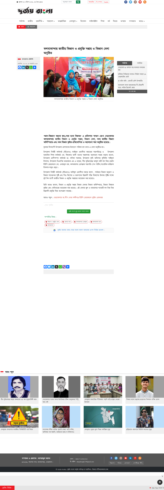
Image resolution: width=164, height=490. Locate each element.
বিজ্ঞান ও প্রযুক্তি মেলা (52, 222)
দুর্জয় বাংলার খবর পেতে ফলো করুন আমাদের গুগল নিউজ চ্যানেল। (81, 230)
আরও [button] (142, 21)
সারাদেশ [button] (51, 21)
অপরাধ (123, 21)
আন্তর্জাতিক (62, 21)
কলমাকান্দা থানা (96, 222)
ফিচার (115, 21)
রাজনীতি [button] (40, 21)
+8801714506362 (81, 459)
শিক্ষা (102, 21)
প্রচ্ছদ (21, 27)
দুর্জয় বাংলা (70, 469)
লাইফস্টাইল (93, 21)
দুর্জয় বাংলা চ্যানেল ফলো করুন (79, 211)
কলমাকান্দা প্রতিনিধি (27, 59)
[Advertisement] (109, 11)
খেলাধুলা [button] (73, 21)
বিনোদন (83, 21)
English (106, 2)
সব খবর (132, 91)
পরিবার (119, 463)
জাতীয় (30, 21)
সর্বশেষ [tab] (124, 63)
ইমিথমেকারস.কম (102, 469)
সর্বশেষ (22, 21)
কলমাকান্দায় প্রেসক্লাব (80, 222)
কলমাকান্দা (49, 225)
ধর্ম (109, 21)
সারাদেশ (31, 27)
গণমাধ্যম (132, 21)
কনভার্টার (91, 2)
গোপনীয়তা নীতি (137, 463)
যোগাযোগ (127, 463)
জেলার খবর (66, 222)
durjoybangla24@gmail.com (85, 461)
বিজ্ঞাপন (112, 463)
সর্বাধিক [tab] (139, 63)
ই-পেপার (99, 2)
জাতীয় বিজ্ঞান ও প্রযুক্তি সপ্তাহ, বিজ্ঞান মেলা (75, 139)
